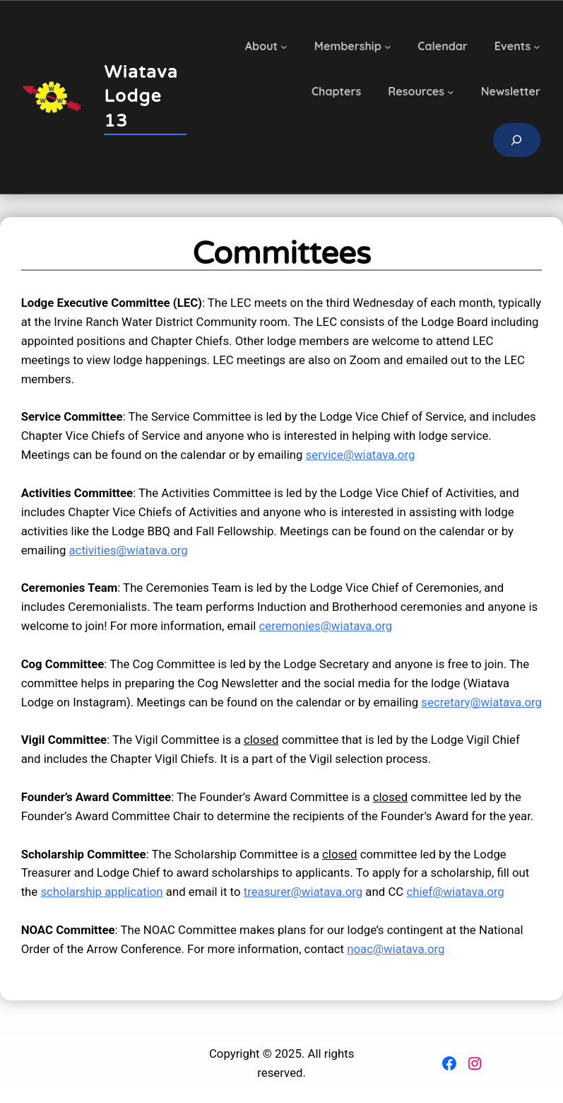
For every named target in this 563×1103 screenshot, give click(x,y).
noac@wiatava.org (395, 949)
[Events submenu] (536, 46)
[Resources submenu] (450, 91)
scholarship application (101, 892)
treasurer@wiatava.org (303, 892)
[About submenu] (284, 46)
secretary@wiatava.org (481, 702)
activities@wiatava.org (128, 550)
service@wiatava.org (360, 455)
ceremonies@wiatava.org (325, 626)
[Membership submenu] (387, 46)
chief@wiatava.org (455, 892)
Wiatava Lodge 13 (141, 97)
